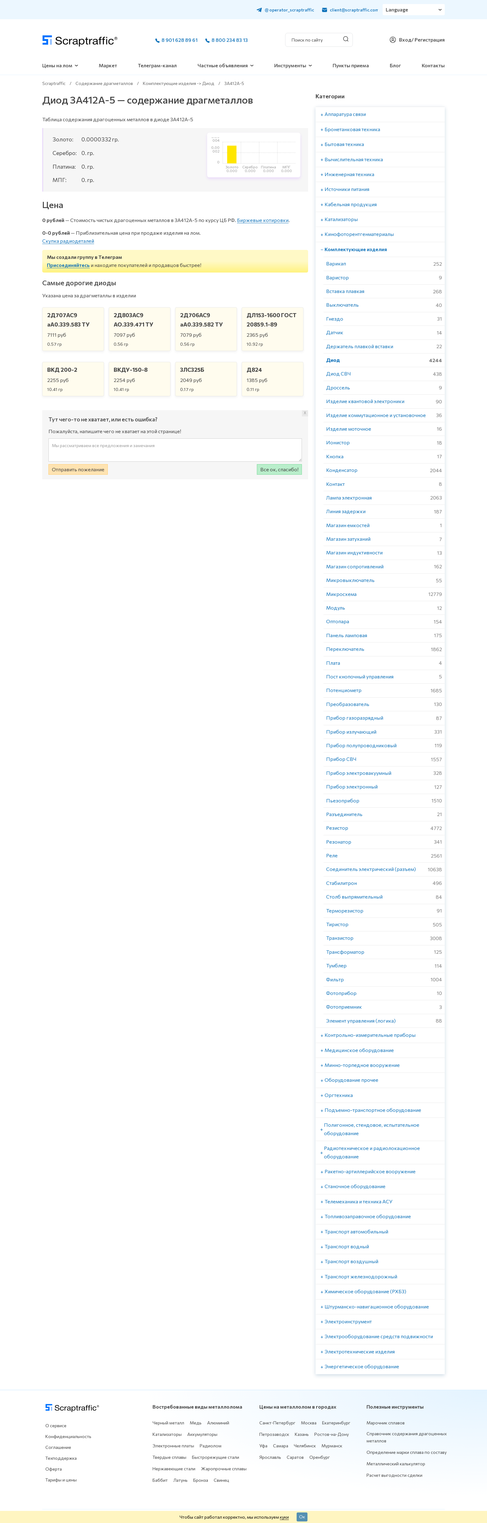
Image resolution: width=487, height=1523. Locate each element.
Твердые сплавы (169, 1457)
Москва (308, 1422)
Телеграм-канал (157, 65)
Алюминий (218, 1422)
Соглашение (58, 1447)
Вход (405, 39)
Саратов (295, 1457)
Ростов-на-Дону (331, 1434)
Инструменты (290, 65)
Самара (280, 1445)
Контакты (433, 65)
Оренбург (319, 1457)
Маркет (108, 65)
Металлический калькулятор (395, 1463)
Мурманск (331, 1445)
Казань (302, 1434)
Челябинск (305, 1445)
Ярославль (270, 1457)
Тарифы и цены (61, 1479)
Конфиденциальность (68, 1436)
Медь (196, 1422)
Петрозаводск (274, 1434)
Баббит (160, 1480)
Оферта (53, 1469)
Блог (395, 65)
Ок (302, 1516)
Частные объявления (223, 65)
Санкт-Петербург (277, 1422)
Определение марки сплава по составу (406, 1452)
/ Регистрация (428, 39)
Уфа (263, 1445)
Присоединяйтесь (68, 265)
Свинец (221, 1480)
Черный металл (168, 1422)
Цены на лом (57, 65)
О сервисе (55, 1425)
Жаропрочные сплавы (224, 1468)
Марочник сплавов (385, 1422)
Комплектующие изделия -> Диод (178, 83)
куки (284, 1517)
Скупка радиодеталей (68, 241)
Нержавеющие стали (173, 1468)
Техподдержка (61, 1458)
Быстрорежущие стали (215, 1457)
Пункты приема (351, 65)
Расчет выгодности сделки (394, 1475)
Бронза (200, 1480)
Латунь (180, 1480)
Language (397, 9)
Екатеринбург (336, 1422)
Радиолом (210, 1445)
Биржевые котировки (263, 220)
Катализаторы (167, 1434)
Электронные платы (173, 1445)
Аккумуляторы (202, 1434)
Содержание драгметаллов (104, 83)
